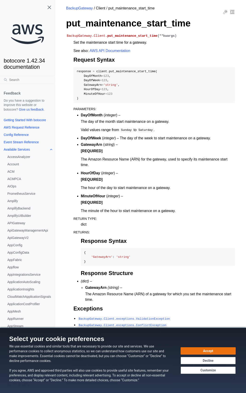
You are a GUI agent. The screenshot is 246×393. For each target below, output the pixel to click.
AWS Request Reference (21, 127)
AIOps (11, 186)
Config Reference (16, 135)
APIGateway (16, 223)
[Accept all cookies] (208, 351)
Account (13, 164)
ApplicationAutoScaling (23, 282)
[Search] (27, 80)
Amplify (12, 201)
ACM (10, 171)
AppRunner (15, 319)
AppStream (15, 326)
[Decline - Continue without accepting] (208, 360)
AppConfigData (18, 252)
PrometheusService (21, 193)
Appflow (13, 267)
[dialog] (123, 360)
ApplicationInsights (20, 289)
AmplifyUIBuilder (19, 216)
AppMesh (14, 311)
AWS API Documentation (109, 51)
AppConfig (14, 245)
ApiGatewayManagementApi (27, 230)
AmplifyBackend (18, 208)
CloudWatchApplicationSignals (29, 296)
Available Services (17, 149)
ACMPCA (14, 179)
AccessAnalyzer (18, 157)
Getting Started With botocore (25, 120)
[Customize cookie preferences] (208, 370)
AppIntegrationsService (24, 274)
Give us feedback (31, 109)
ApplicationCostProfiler (23, 304)
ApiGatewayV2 (18, 238)
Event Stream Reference (21, 142)
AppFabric (14, 260)
